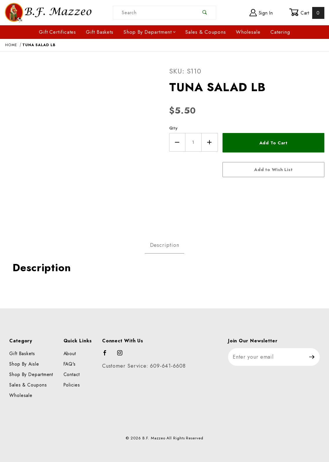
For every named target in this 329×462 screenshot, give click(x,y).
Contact (72, 374)
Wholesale (248, 31)
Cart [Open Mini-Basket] (306, 13)
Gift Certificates (57, 31)
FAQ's (70, 364)
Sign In (261, 12)
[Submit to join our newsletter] (312, 357)
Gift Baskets (99, 31)
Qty (173, 128)
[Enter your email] (266, 357)
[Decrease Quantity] (177, 142)
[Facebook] (107, 355)
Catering (280, 31)
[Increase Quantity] (210, 142)
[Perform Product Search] (205, 12)
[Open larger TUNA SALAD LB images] (82, 142)
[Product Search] (153, 12)
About (70, 353)
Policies (72, 385)
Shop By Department (149, 31)
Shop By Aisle (24, 364)
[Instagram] (122, 355)
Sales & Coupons (205, 31)
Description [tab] (164, 245)
